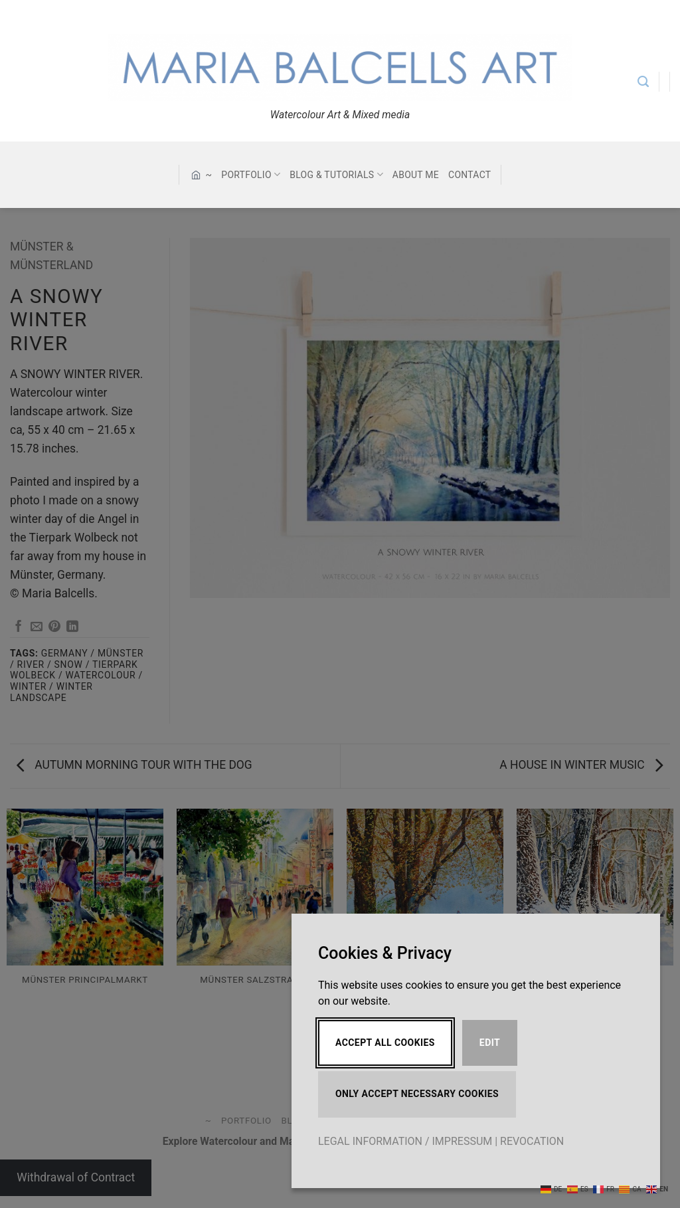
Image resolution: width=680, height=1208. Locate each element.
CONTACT (469, 174)
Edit (489, 1042)
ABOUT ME (415, 174)
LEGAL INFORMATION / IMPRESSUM (405, 1141)
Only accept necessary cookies (417, 1093)
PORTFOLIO (250, 174)
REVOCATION (532, 1141)
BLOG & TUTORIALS (336, 174)
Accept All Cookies (385, 1042)
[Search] (643, 81)
